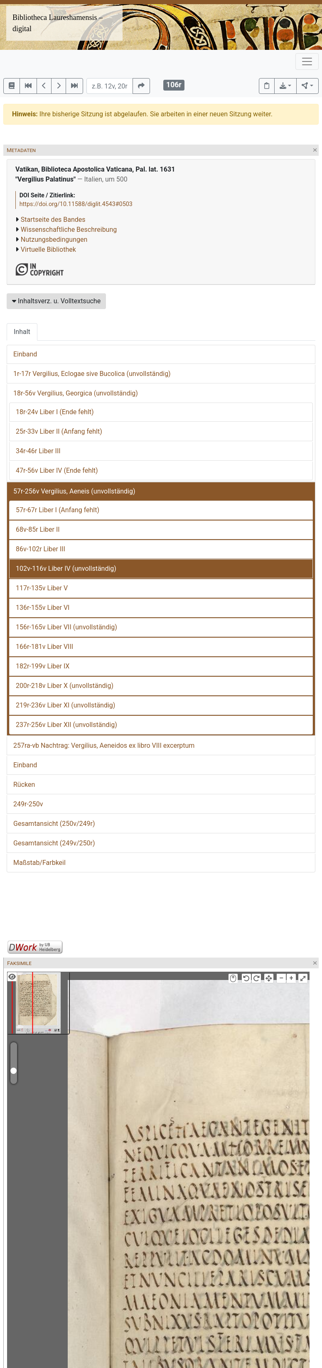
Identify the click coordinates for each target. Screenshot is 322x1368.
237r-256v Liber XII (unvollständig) (66, 725)
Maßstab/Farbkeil (39, 863)
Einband (25, 354)
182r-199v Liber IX (42, 666)
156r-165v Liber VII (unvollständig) (66, 627)
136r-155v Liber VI (42, 608)
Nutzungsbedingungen (54, 239)
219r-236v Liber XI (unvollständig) (65, 705)
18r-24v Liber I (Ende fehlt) (54, 412)
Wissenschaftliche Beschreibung (69, 229)
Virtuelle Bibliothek (48, 249)
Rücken (24, 784)
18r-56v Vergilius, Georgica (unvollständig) (75, 393)
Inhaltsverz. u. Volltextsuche (56, 301)
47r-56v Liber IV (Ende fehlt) (57, 470)
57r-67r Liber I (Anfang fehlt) (57, 510)
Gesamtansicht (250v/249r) (54, 824)
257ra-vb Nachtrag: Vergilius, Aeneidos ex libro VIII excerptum (103, 745)
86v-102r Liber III (40, 549)
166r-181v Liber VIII (44, 647)
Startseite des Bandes (53, 219)
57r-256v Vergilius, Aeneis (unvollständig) (74, 491)
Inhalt (22, 332)
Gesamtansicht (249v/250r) (54, 843)
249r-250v (28, 804)
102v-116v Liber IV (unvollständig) (66, 568)
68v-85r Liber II (38, 529)
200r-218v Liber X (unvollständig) (64, 686)
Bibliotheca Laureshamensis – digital (57, 23)
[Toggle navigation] (307, 61)
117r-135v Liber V (42, 588)
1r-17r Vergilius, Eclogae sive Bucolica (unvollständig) (92, 374)
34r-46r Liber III (38, 451)
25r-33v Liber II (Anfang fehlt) (59, 431)
